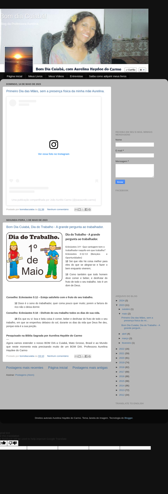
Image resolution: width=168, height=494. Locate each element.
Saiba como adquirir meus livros (107, 76)
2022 (122, 349)
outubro (126, 309)
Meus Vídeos (56, 76)
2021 (122, 353)
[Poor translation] (12, 443)
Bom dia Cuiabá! (23, 16)
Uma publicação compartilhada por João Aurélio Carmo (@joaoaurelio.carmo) (54, 199)
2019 (122, 362)
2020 (122, 358)
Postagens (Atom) (24, 375)
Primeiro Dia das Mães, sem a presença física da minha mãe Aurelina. (55, 91)
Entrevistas (76, 76)
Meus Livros (35, 76)
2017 (122, 371)
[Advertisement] (138, 103)
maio (125, 313)
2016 (122, 376)
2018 (122, 367)
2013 (122, 390)
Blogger (128, 418)
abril (124, 333)
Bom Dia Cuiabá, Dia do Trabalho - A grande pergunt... (140, 326)
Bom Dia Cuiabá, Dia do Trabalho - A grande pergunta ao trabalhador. (55, 227)
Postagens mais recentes (24, 367)
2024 (122, 300)
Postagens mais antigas (90, 367)
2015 (122, 381)
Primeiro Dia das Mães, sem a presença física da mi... (137, 319)
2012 (122, 395)
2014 (122, 385)
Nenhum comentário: (58, 209)
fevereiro (127, 343)
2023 (122, 305)
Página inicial (14, 76)
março (125, 338)
